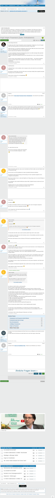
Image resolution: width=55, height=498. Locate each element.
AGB (27, 494)
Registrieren (37, 7)
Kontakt (7, 494)
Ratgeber (22, 5)
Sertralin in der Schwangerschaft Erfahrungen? (15, 473)
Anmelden (42, 7)
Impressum (14, 494)
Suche (18, 5)
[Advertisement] (26, 362)
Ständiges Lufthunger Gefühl (11, 455)
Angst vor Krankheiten (9, 458)
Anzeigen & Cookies (23, 494)
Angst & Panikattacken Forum (12, 483)
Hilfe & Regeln (32, 5)
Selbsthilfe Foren (12, 5)
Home (2, 5)
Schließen (22, 34)
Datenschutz (18, 494)
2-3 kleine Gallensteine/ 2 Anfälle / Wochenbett (15, 452)
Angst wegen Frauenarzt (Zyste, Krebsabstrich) (17, 38)
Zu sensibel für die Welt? (10, 450)
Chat (27, 5)
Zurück (36, 373)
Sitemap (38, 494)
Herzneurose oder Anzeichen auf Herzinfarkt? (15, 468)
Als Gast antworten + (4, 40)
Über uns (10, 494)
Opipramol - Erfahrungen (10, 476)
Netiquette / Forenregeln (32, 494)
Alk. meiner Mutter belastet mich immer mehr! (15, 460)
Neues (6, 5)
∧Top (52, 497)
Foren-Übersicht (3, 483)
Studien (37, 5)
